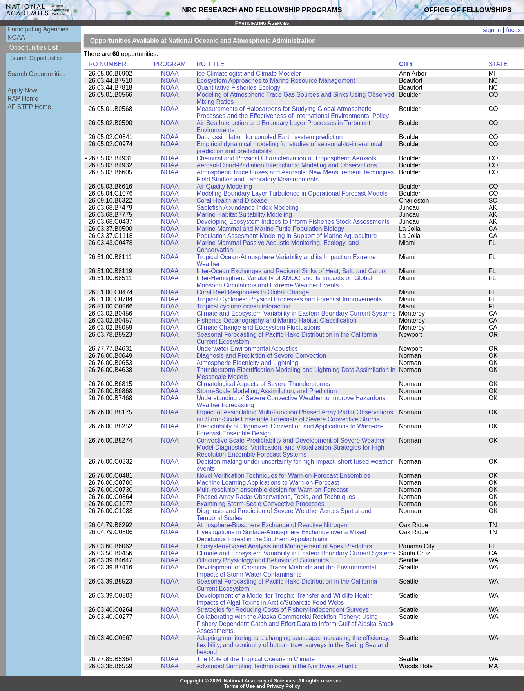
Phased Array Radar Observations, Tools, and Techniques (275, 496)
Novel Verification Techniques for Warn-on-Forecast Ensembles (283, 475)
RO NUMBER (108, 64)
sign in (492, 30)
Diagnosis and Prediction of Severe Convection (261, 355)
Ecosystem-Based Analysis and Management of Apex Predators (284, 546)
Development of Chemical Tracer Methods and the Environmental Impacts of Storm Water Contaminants (286, 571)
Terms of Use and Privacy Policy (262, 686)
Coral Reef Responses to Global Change (252, 292)
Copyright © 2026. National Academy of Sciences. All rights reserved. (261, 681)
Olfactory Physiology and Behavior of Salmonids (262, 560)
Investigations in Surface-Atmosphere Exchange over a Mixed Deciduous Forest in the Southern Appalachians (281, 535)
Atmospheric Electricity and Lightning (247, 362)
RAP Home (22, 98)
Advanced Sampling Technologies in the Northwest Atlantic (276, 666)
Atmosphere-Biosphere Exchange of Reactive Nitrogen (271, 525)
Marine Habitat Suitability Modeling (244, 214)
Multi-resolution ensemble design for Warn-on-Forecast (272, 489)
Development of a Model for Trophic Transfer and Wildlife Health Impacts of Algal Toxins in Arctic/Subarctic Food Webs (284, 599)
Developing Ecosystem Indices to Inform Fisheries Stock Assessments (293, 221)
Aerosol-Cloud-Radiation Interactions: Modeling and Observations (286, 165)
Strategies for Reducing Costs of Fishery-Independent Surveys (282, 609)
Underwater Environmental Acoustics (247, 348)
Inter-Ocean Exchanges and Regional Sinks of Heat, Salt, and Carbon (292, 271)
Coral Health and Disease (231, 200)
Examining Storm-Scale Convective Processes (260, 504)
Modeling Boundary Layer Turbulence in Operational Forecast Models (291, 193)
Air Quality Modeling (224, 186)
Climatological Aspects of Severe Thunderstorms (263, 384)
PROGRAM (170, 64)
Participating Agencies (38, 29)
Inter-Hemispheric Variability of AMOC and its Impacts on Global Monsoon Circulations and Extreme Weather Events (284, 281)
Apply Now (22, 90)
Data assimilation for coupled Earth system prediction (269, 137)
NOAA (16, 37)
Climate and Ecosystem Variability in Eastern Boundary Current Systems (295, 313)
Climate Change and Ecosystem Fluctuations (258, 327)
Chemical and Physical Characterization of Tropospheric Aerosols (286, 158)
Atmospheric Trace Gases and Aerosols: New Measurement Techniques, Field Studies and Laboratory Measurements (295, 176)
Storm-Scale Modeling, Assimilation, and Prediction (266, 391)
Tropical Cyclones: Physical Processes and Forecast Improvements (289, 299)
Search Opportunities (36, 58)
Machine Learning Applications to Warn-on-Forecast (267, 482)
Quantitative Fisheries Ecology (238, 87)
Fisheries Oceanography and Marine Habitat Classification (276, 320)
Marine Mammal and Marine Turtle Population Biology (270, 228)
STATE (498, 64)
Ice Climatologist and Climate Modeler (248, 73)
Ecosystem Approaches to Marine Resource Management (275, 80)
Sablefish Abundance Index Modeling (247, 207)
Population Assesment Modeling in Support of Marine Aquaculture (286, 235)
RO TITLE (210, 64)
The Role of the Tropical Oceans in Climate (255, 659)
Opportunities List (33, 47)
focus (513, 30)
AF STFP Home (29, 106)
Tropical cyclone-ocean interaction (243, 306)
